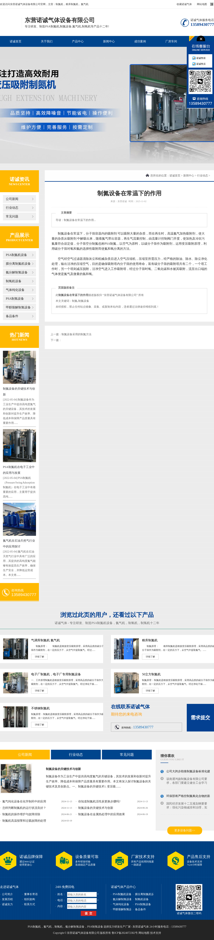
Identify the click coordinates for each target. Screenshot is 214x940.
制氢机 (145, 623)
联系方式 (29, 904)
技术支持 (155, 932)
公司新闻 (12, 199)
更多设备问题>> (184, 830)
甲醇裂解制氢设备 (18, 307)
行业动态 (12, 207)
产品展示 (19, 235)
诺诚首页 (15, 41)
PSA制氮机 (34, 926)
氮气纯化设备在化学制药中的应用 (24, 801)
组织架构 (29, 899)
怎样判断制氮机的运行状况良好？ (24, 807)
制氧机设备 (13, 281)
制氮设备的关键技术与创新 (63, 769)
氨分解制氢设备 (17, 272)
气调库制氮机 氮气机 (45, 640)
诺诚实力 (7, 904)
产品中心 (78, 41)
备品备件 (12, 316)
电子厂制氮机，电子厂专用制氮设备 (56, 674)
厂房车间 (171, 41)
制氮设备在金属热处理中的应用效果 (101, 814)
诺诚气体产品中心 (123, 887)
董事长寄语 (31, 894)
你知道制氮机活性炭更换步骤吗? (99, 801)
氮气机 (120, 623)
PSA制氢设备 (15, 298)
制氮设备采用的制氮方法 (76, 334)
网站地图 (202, 4)
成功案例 (140, 41)
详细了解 (39, 656)
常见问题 (12, 216)
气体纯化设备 (15, 290)
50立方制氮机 (151, 674)
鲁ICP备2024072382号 (125, 932)
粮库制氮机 (150, 640)
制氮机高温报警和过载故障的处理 (24, 820)
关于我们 (47, 41)
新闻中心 (109, 41)
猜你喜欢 (167, 756)
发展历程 (7, 899)
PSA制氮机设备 (16, 255)
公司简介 (7, 894)
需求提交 (200, 717)
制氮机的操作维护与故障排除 (21, 814)
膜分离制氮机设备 (18, 263)
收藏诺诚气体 (184, 4)
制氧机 (133, 623)
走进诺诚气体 (9, 887)
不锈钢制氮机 (40, 708)
